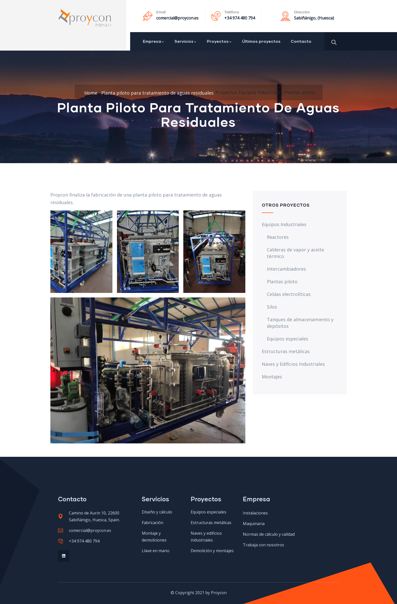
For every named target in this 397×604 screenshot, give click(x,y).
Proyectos (219, 41)
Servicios (185, 41)
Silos (272, 307)
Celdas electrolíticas (289, 294)
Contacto (301, 41)
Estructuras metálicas (286, 351)
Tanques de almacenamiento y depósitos (300, 322)
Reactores (278, 237)
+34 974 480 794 (239, 18)
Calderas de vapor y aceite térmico (295, 253)
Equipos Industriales (261, 92)
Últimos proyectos (261, 41)
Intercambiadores (286, 269)
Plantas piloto (299, 92)
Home (90, 93)
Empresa (153, 41)
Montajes (272, 377)
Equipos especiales (287, 339)
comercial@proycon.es (177, 18)
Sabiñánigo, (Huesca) (314, 18)
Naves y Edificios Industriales (293, 364)
